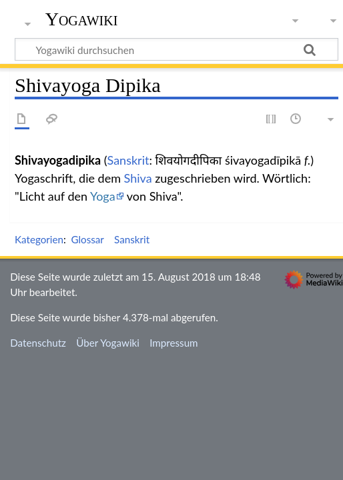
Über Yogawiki (107, 343)
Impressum (173, 343)
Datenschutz (38, 343)
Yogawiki (81, 19)
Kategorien (39, 239)
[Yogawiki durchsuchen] (176, 49)
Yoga (102, 196)
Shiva (138, 178)
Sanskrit (128, 160)
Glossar (87, 239)
